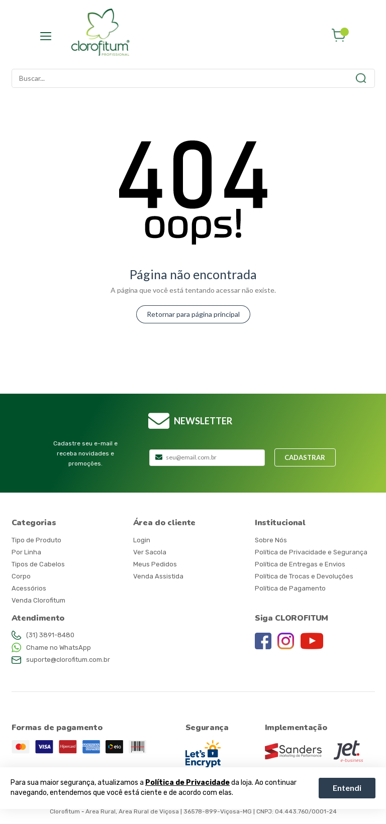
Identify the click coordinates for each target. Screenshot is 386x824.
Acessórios (29, 588)
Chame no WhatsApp (58, 647)
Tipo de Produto (36, 540)
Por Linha (26, 552)
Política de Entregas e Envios (300, 564)
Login (141, 540)
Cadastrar (304, 457)
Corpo (21, 576)
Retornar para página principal (193, 314)
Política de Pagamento (290, 588)
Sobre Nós (271, 540)
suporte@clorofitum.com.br (68, 659)
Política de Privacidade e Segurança (311, 552)
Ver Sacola (149, 552)
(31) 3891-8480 (50, 635)
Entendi (347, 787)
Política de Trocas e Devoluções (304, 576)
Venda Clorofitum (38, 600)
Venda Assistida (158, 576)
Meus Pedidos (155, 564)
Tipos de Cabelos (38, 564)
